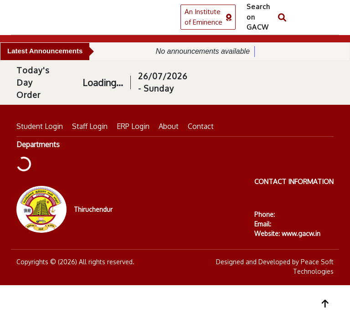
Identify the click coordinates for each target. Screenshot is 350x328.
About (169, 126)
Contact (201, 126)
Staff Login (90, 126)
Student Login (39, 126)
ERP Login (133, 126)
